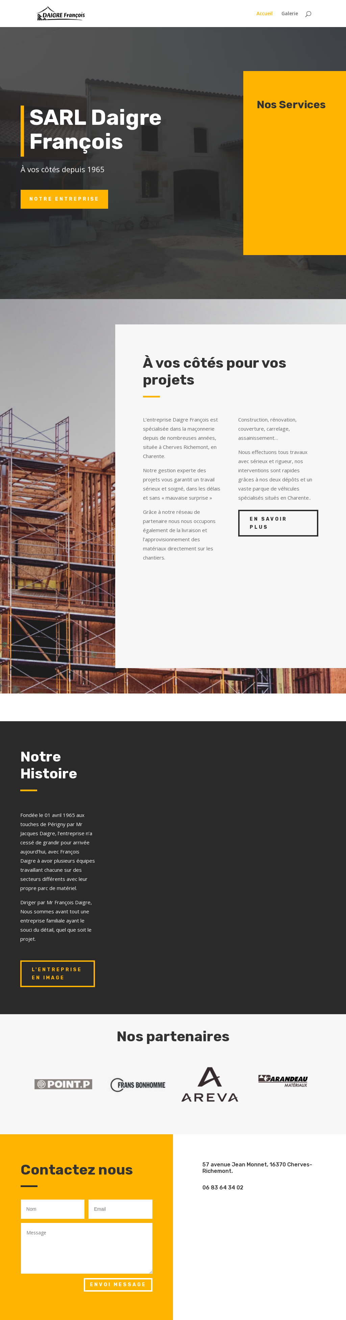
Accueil (264, 14)
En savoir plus (268, 523)
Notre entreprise (64, 199)
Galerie (289, 14)
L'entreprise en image (57, 974)
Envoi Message (118, 1285)
